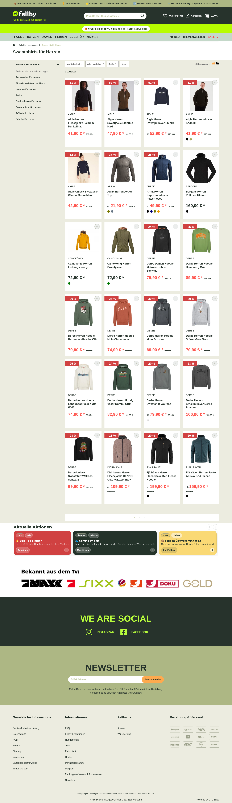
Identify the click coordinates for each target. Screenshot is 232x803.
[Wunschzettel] (173, 16)
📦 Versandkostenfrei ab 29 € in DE (35, 3)
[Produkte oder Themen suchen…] (111, 16)
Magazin (69, 768)
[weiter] (149, 517)
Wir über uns (124, 734)
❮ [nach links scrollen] (209, 526)
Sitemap (17, 751)
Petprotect (70, 751)
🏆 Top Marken (71, 3)
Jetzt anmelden (152, 679)
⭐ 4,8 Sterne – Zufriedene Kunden (107, 3)
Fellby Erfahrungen (75, 734)
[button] (194, 16)
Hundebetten (72, 740)
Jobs (67, 745)
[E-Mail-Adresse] (106, 679)
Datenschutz (19, 734)
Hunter (68, 757)
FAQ (67, 728)
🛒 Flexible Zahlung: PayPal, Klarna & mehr (193, 3)
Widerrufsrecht (20, 768)
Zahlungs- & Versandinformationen (83, 774)
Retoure (17, 745)
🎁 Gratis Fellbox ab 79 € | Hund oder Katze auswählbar (116, 29)
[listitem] (42, 543)
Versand (137, 799)
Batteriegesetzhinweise (25, 763)
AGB (15, 740)
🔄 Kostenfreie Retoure (147, 3)
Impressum (18, 757)
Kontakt (121, 728)
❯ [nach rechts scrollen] (216, 526)
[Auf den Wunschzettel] (97, 82)
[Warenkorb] (211, 16)
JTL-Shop (214, 799)
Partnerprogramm (74, 763)
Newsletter (70, 780)
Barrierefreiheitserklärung (26, 728)
